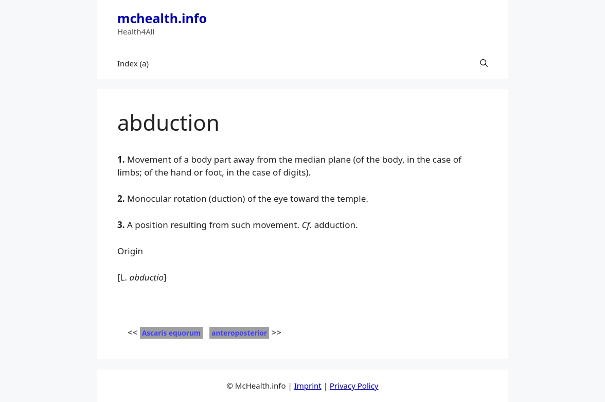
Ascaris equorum (171, 333)
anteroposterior (239, 333)
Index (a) (133, 63)
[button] (484, 63)
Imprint (308, 385)
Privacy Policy (354, 385)
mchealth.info (162, 18)
